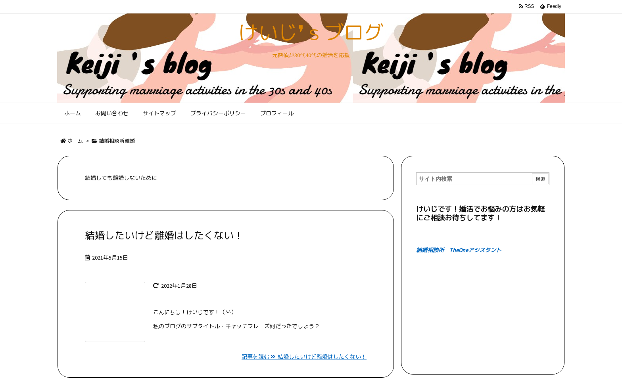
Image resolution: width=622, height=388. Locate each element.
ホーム (75, 141)
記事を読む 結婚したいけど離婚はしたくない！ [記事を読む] (304, 356)
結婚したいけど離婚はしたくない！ (164, 235)
